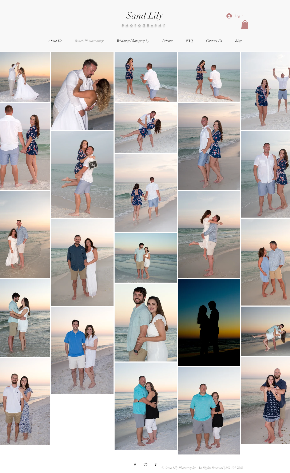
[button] (245, 24)
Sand (136, 15)
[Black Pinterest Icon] (156, 464)
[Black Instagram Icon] (145, 464)
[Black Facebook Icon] (135, 464)
